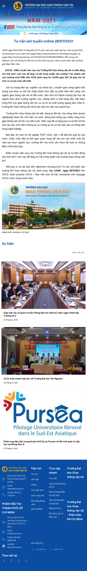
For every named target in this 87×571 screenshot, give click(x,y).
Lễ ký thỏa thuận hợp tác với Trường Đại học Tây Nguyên (33, 378)
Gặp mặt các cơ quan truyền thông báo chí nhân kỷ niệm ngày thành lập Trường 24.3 (41, 314)
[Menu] (3, 6)
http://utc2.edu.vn (14, 547)
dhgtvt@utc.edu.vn (15, 488)
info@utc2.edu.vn (14, 533)
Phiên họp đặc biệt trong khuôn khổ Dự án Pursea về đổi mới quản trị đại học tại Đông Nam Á (42, 443)
